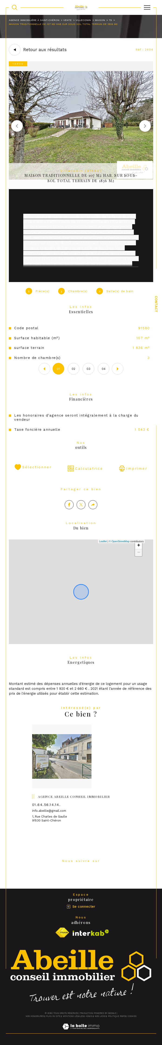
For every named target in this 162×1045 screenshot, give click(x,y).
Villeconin (83, 20)
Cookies (132, 1016)
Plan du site (53, 1016)
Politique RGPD (116, 1016)
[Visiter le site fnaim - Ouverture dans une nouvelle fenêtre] (62, 932)
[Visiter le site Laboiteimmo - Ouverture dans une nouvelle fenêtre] (81, 1031)
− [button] (138, 562)
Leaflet (103, 551)
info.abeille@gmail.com (49, 821)
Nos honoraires (35, 1016)
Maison (100, 20)
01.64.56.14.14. (46, 815)
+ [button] (138, 555)
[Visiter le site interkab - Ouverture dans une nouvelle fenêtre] (91, 933)
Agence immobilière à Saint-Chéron (34, 20)
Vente (67, 20)
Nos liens (100, 1016)
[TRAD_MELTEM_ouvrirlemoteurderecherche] (14, 7)
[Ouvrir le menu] (147, 7)
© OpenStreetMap (119, 551)
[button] (145, 126)
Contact (156, 304)
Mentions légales (73, 1016)
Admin (89, 1016)
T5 (110, 20)
